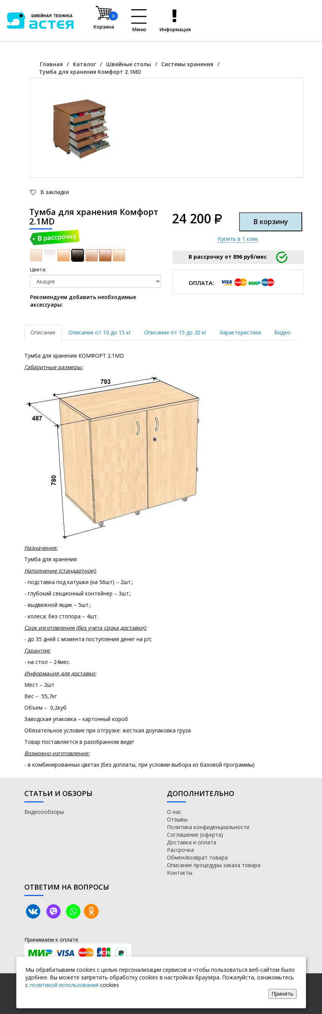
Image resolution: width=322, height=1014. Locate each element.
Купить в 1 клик (238, 238)
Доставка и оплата (191, 842)
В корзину (270, 221)
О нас (174, 811)
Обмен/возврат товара (197, 857)
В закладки (54, 192)
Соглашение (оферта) (195, 834)
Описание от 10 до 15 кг (99, 332)
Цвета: (38, 269)
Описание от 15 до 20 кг (175, 332)
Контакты (179, 872)
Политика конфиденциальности (208, 827)
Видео (282, 332)
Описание (43, 332)
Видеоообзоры (44, 811)
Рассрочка (180, 849)
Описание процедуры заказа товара (213, 865)
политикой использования (64, 985)
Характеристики (240, 332)
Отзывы (177, 819)
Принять (282, 993)
